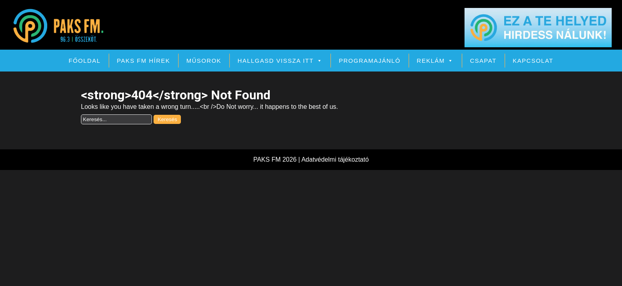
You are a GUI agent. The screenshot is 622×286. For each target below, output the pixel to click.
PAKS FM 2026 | (277, 159)
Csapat (483, 60)
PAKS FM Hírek (143, 60)
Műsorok (203, 60)
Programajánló (369, 60)
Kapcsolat (533, 60)
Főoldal (85, 60)
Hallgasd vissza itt (280, 60)
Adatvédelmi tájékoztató (335, 159)
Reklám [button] (435, 60)
